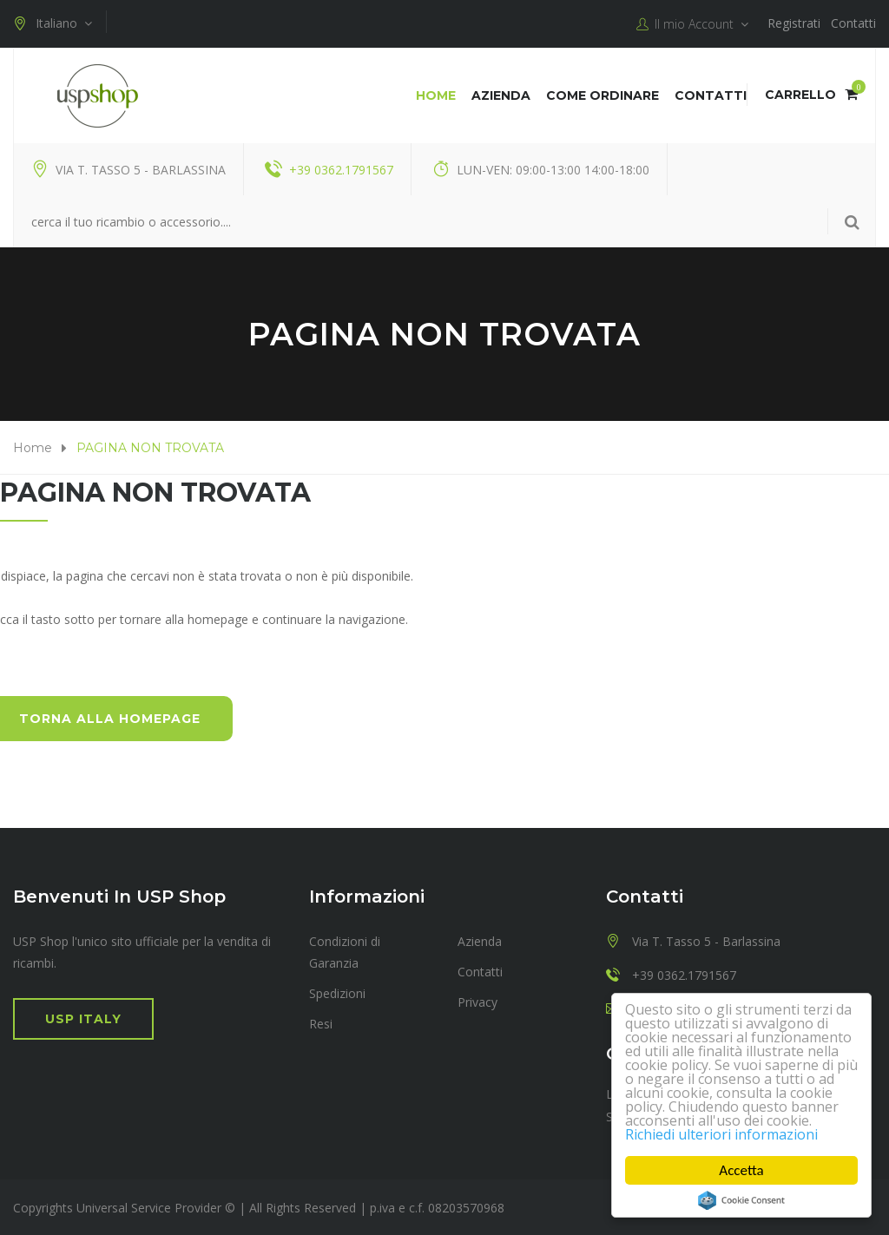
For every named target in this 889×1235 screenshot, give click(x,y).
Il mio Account (692, 24)
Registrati (793, 23)
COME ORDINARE (602, 94)
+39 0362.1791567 (341, 169)
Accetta (741, 1170)
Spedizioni (337, 992)
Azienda (500, 94)
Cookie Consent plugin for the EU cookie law (741, 1200)
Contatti (853, 23)
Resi (321, 1023)
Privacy (477, 1001)
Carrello (811, 94)
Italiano (52, 23)
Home (436, 94)
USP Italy (83, 1018)
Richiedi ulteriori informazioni (728, 1134)
